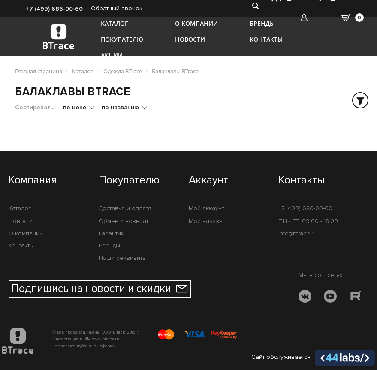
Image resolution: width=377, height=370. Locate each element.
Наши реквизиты (123, 258)
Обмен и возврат (123, 221)
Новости (190, 39)
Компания (33, 180)
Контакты (266, 39)
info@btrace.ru (297, 233)
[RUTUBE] (355, 298)
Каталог (114, 23)
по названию (121, 107)
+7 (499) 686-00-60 (54, 8)
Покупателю (122, 39)
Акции (112, 55)
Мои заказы (206, 221)
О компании (196, 23)
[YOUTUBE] (330, 298)
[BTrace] (58, 36)
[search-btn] (255, 5)
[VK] (305, 298)
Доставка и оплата (125, 208)
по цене (75, 107)
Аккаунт (208, 180)
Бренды (262, 23)
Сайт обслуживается (313, 358)
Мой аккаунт (206, 208)
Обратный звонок (116, 8)
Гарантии (111, 233)
